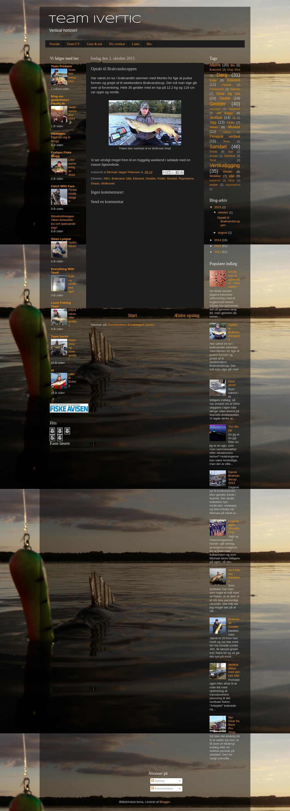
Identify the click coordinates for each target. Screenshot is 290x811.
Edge (213, 80)
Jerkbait (216, 117)
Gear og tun (228, 93)
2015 (218, 207)
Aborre (215, 65)
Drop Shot (233, 69)
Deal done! (232, 383)
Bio (149, 44)
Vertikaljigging (225, 165)
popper (214, 184)
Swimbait (229, 156)
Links (136, 44)
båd (128, 178)
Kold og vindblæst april (72, 284)
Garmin (235, 89)
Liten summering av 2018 (72, 167)
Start (132, 315)
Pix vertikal (117, 44)
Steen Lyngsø (61, 239)
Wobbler (215, 176)
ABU (107, 178)
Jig (234, 118)
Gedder (151, 178)
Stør (230, 151)
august (223, 232)
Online (226, 132)
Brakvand (118, 178)
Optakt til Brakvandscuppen (228, 221)
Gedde (224, 98)
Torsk (213, 160)
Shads (95, 183)
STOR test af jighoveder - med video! (233, 279)
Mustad (172, 178)
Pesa (226, 141)
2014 (218, 240)
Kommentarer (162, 788)
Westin (227, 171)
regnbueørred (232, 184)
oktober (223, 212)
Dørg (221, 75)
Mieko (214, 127)
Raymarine (186, 178)
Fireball (226, 84)
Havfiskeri (215, 109)
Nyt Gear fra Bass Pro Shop (233, 725)
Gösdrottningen (62, 216)
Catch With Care (63, 186)
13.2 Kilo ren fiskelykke (234, 575)
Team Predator (61, 66)
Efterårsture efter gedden (72, 317)
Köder (161, 178)
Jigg (213, 122)
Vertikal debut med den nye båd (234, 670)
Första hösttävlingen (72, 195)
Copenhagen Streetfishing (233, 526)
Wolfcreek (108, 183)
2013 (218, 246)
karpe (231, 180)
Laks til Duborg (72, 379)
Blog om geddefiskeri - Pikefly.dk (61, 100)
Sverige (214, 156)
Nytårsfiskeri (72, 244)
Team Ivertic (95, 19)
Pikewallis (58, 133)
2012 (218, 252)
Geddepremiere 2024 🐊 (72, 114)
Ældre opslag (186, 315)
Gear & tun (94, 44)
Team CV (73, 44)
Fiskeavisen (217, 89)
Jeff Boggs (224, 113)
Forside (55, 44)
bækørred (215, 180)
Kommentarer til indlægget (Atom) (131, 324)
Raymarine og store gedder (72, 349)
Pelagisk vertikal (225, 136)
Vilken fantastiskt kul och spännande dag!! (63, 223)
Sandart (218, 146)
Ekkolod (138, 178)
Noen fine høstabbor (72, 75)
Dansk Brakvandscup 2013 (233, 477)
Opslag (157, 780)
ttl (52, 370)
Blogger (165, 802)
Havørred (234, 108)
